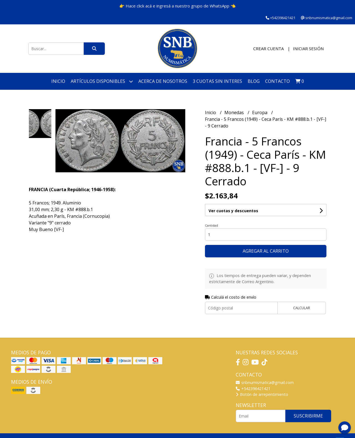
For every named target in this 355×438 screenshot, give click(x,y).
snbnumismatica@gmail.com (265, 382)
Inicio (58, 81)
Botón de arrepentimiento (262, 394)
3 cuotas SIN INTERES (217, 81)
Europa (260, 112)
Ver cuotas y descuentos (233, 210)
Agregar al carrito (266, 251)
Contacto (277, 81)
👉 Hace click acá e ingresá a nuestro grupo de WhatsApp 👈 (177, 6)
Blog (254, 81)
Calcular (301, 307)
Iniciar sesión (308, 48)
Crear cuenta (268, 48)
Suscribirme (308, 416)
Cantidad (211, 225)
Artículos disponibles (102, 81)
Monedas (234, 112)
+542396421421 (253, 388)
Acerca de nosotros (162, 81)
